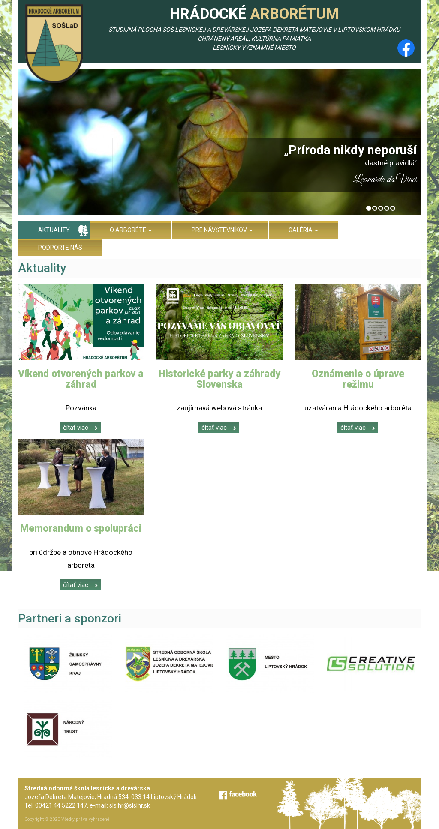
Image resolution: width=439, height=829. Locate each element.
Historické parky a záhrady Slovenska (219, 379)
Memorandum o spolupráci (80, 528)
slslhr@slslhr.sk (129, 805)
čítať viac (80, 427)
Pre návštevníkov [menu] (222, 230)
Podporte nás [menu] (60, 247)
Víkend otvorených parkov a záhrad (81, 379)
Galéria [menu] (303, 230)
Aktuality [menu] (54, 230)
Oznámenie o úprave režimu (358, 379)
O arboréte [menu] (131, 230)
